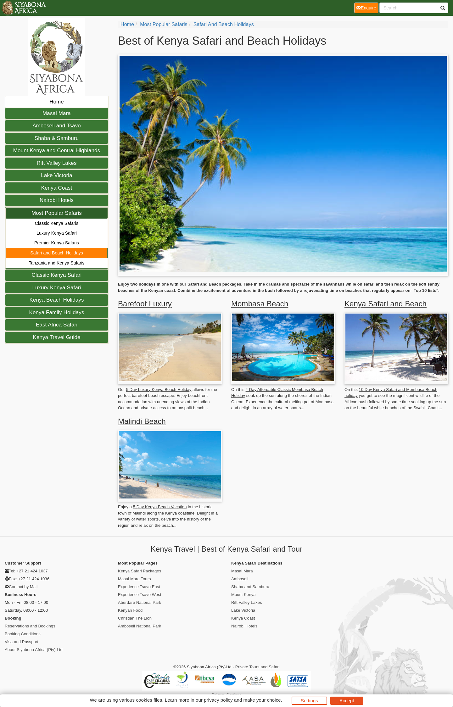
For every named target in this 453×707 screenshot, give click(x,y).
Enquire (367, 7)
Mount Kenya (243, 594)
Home (56, 102)
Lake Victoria (56, 175)
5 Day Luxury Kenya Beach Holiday (159, 389)
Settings (309, 700)
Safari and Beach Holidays (56, 252)
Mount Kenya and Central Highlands (56, 150)
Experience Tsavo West (139, 594)
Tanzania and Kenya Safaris (57, 262)
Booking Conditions (23, 634)
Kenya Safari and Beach (385, 303)
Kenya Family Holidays (56, 312)
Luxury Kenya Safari (56, 233)
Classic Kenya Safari (57, 275)
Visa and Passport (21, 641)
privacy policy (218, 700)
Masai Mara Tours (134, 578)
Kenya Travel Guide (56, 337)
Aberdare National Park (139, 602)
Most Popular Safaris (56, 213)
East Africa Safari (56, 325)
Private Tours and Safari (257, 667)
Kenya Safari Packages (139, 571)
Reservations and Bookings (30, 626)
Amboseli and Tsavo (56, 126)
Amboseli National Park (139, 626)
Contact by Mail (23, 586)
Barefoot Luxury (145, 303)
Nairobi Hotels (57, 200)
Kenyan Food (130, 610)
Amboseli (239, 578)
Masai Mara (56, 113)
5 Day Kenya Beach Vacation (160, 506)
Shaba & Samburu (57, 138)
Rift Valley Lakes (56, 163)
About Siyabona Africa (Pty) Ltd (34, 649)
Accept (346, 700)
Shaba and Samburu (250, 586)
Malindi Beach (142, 421)
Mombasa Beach (259, 303)
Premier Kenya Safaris (56, 242)
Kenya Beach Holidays (56, 300)
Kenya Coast (56, 188)
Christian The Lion (135, 618)
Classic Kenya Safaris (56, 223)
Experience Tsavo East (139, 586)
